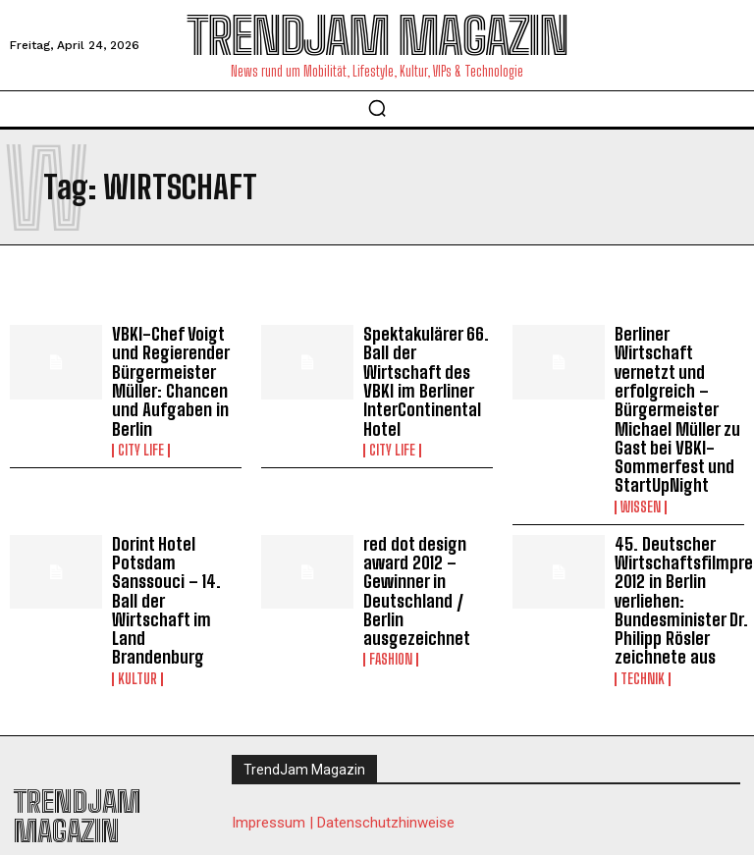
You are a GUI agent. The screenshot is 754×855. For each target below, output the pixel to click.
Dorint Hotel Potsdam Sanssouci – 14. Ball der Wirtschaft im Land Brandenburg (176, 545)
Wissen (640, 475)
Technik (642, 635)
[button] (377, 108)
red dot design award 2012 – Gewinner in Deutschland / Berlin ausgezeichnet (412, 554)
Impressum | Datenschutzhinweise (343, 779)
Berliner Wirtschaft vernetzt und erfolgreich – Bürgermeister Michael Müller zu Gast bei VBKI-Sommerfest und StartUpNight (678, 393)
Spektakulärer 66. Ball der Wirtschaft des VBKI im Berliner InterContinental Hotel (426, 367)
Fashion (390, 618)
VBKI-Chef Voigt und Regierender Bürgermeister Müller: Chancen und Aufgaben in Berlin (174, 376)
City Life (141, 441)
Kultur (137, 601)
